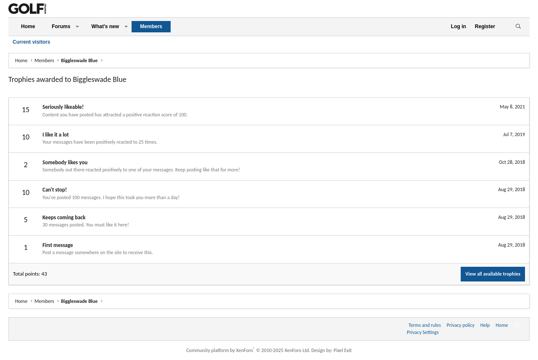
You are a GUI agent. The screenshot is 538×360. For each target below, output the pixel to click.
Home (28, 26)
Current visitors (31, 42)
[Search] (518, 26)
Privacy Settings (423, 332)
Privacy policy (461, 325)
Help (485, 325)
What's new (105, 26)
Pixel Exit (343, 350)
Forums (61, 26)
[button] (77, 26)
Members (151, 26)
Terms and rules (425, 325)
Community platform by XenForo (248, 350)
